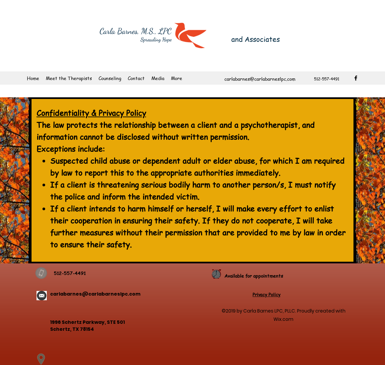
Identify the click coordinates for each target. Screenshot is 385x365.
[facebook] (355, 78)
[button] (109, 78)
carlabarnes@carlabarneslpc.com (95, 294)
